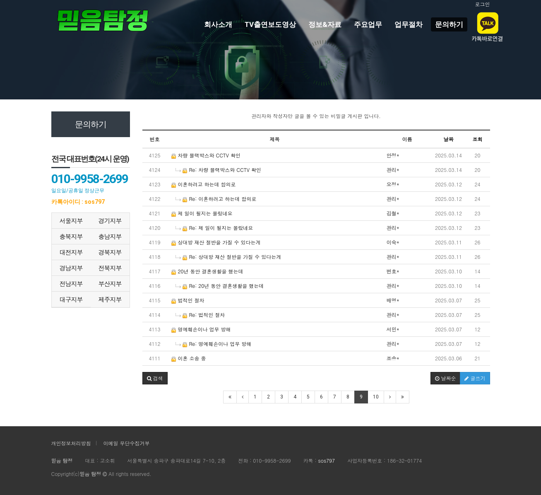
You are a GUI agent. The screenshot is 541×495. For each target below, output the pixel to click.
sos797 (326, 460)
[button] (155, 378)
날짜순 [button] (445, 378)
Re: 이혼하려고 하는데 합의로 (216, 198)
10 (376, 397)
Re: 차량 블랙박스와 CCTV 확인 (218, 169)
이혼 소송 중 (188, 358)
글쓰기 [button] (474, 378)
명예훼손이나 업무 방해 (201, 329)
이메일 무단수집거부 (126, 443)
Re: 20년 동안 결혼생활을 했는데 (220, 285)
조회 (478, 138)
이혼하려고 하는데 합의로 (203, 184)
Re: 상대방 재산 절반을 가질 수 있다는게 (228, 256)
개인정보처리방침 (71, 443)
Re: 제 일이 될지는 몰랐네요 (214, 227)
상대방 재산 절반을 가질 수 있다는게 (216, 242)
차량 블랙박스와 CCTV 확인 (206, 155)
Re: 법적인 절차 (200, 314)
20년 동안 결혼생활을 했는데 (207, 271)
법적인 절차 (187, 300)
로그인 (482, 3)
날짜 (449, 138)
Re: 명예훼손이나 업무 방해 (214, 343)
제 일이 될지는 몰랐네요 (202, 213)
